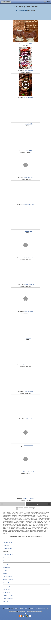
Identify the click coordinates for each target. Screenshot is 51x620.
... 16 (33, 508)
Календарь (24, 10)
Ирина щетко (28, 43)
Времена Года (6, 573)
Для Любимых (6, 567)
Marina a (28, 338)
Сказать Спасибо (7, 576)
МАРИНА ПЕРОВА (28, 445)
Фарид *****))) (28, 124)
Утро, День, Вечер (7, 542)
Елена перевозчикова (28, 204)
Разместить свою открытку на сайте (38, 608)
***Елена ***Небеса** (29, 471)
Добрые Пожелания (8, 554)
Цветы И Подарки (7, 586)
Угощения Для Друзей (8, 583)
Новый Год (5, 601)
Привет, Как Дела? (7, 561)
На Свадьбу (6, 570)
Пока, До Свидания (8, 598)
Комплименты (6, 589)
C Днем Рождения (7, 548)
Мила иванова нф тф (28, 284)
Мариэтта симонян (28, 177)
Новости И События (8, 595)
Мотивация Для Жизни (9, 564)
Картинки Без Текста (8, 579)
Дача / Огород (6, 592)
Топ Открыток (6, 539)
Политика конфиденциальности (17, 611)
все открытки (6, 1)
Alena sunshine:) (28, 70)
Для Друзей (6, 557)
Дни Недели (6, 545)
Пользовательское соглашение (34, 611)
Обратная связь (23, 608)
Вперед (37, 504)
